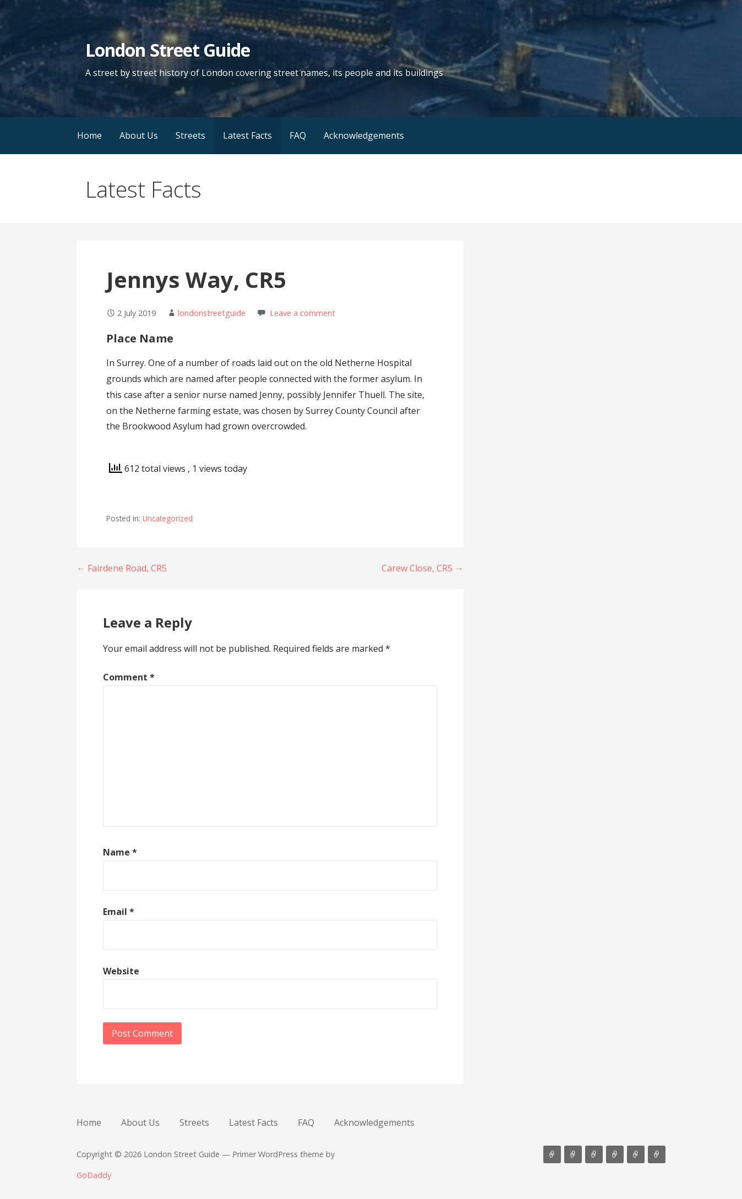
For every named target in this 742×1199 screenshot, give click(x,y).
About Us (138, 135)
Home (89, 135)
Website (121, 971)
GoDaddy (94, 1175)
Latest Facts (247, 135)
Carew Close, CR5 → (422, 568)
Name (120, 852)
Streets (190, 135)
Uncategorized (168, 518)
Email (118, 912)
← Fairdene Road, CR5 (122, 568)
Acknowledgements (364, 135)
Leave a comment (302, 313)
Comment (129, 677)
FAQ (298, 135)
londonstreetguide (211, 313)
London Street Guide (167, 50)
